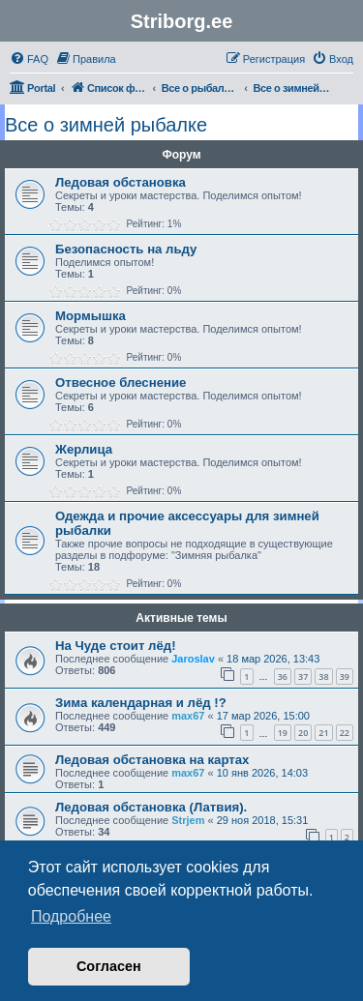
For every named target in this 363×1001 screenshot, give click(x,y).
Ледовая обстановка (120, 182)
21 (323, 732)
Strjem (187, 820)
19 (282, 732)
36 (282, 676)
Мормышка (90, 316)
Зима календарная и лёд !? (141, 702)
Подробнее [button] (71, 916)
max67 (187, 715)
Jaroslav (193, 658)
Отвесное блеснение (120, 382)
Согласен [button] (108, 966)
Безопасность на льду (126, 249)
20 (303, 732)
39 (344, 676)
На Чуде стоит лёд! (115, 645)
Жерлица (83, 449)
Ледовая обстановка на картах (152, 759)
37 (303, 676)
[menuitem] (29, 59)
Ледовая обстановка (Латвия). (151, 807)
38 (323, 676)
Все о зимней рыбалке (106, 124)
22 (344, 732)
